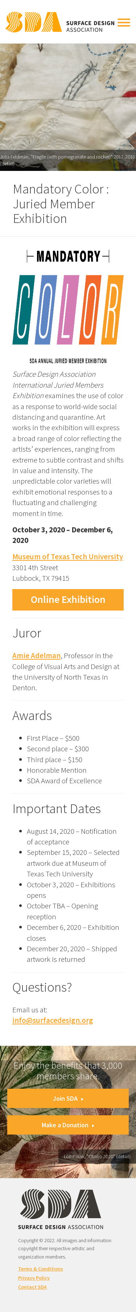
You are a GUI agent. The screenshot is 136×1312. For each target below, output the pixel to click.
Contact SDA (32, 1287)
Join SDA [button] (68, 1098)
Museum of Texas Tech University (67, 556)
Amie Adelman (36, 655)
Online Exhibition (68, 599)
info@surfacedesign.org (52, 1020)
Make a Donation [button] (68, 1125)
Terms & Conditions (40, 1268)
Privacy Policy (34, 1278)
